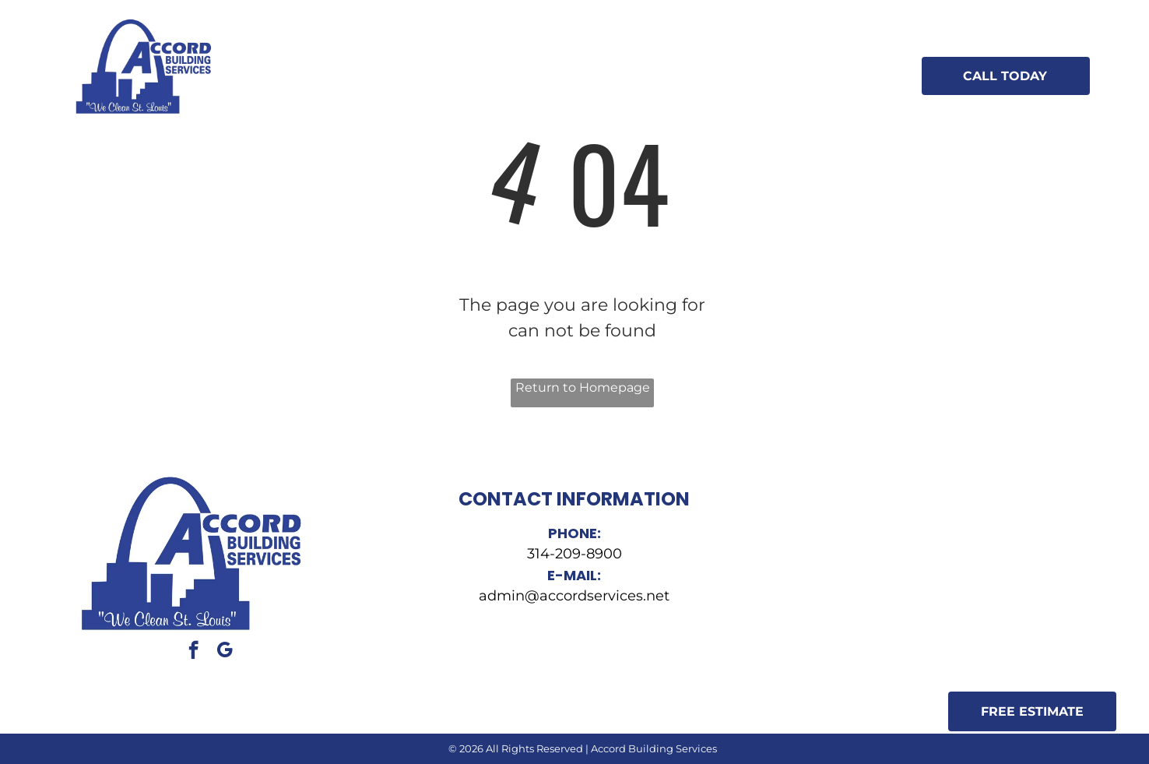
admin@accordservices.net (574, 595)
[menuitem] (344, 62)
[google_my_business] (224, 651)
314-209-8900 (574, 553)
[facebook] (193, 651)
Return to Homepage (582, 387)
